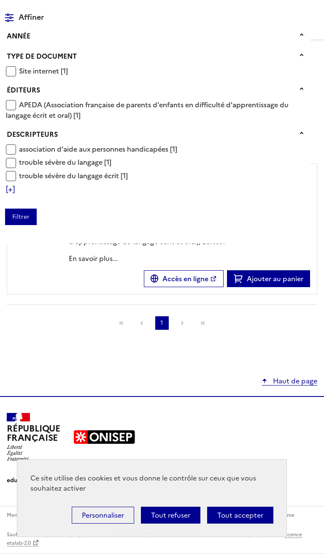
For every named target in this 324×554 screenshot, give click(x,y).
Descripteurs (32, 134)
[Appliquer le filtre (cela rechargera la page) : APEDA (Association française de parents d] (147, 110)
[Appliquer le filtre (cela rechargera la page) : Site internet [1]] (43, 70)
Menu (312, 10)
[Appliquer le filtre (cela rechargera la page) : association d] (98, 149)
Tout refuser (170, 515)
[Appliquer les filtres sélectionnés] (21, 217)
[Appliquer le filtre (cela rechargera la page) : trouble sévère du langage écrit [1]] (73, 175)
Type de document (42, 56)
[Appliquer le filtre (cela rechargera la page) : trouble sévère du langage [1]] (65, 162)
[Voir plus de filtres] (10, 189)
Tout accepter (240, 515)
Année (18, 36)
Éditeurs (23, 90)
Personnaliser (103, 515)
